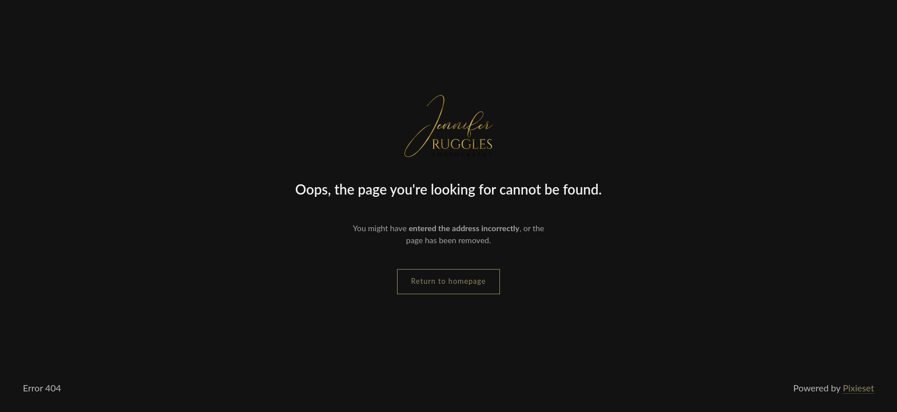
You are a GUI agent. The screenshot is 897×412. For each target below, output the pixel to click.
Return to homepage (448, 281)
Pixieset (858, 387)
